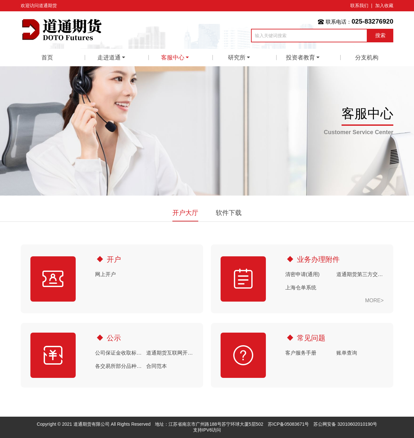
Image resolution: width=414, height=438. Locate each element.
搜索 (380, 35)
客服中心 (172, 57)
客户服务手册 (300, 353)
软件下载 (229, 212)
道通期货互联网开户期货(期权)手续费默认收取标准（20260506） (169, 353)
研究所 (236, 57)
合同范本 (156, 366)
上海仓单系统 (300, 287)
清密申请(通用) (302, 274)
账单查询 (346, 353)
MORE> (374, 300)
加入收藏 (384, 5)
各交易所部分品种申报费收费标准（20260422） (118, 366)
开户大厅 (185, 212)
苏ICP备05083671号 (288, 424)
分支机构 (366, 57)
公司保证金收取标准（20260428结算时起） (118, 353)
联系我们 (359, 5)
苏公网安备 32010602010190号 (345, 424)
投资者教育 (300, 57)
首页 (47, 57)
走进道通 (109, 57)
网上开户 (105, 274)
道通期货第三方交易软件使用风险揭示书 (360, 274)
